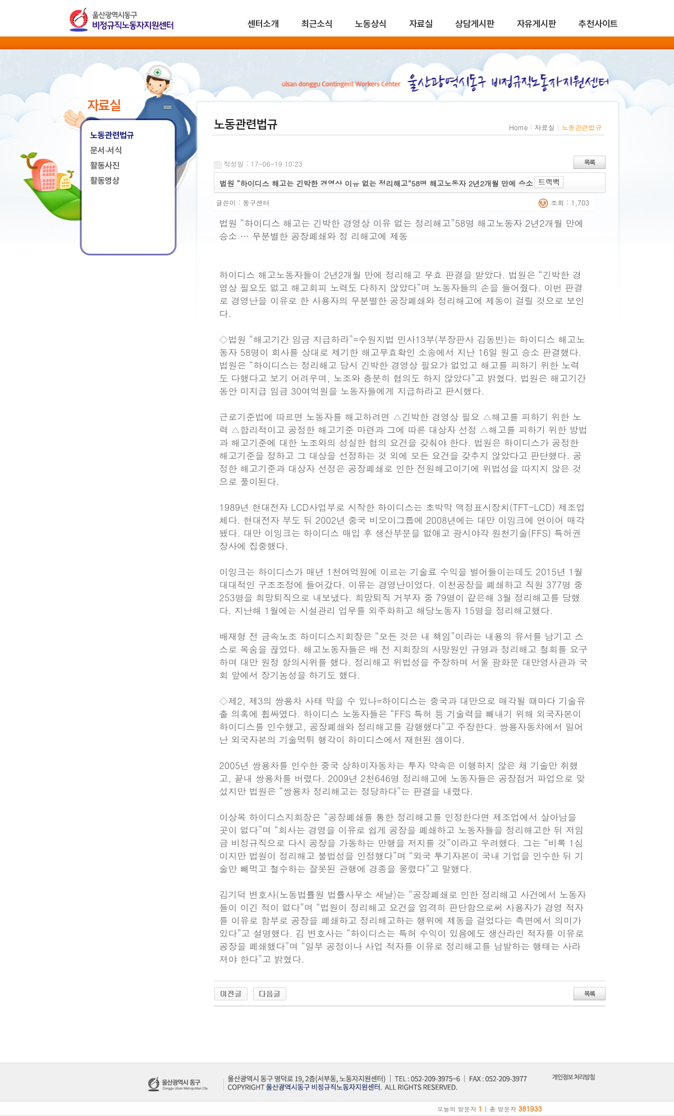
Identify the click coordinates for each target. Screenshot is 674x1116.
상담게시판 (474, 24)
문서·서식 (106, 150)
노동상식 (371, 24)
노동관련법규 (112, 135)
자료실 (421, 24)
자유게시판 (536, 24)
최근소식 (317, 24)
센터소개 (263, 24)
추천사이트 (598, 24)
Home (518, 127)
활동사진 (105, 166)
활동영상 (105, 181)
